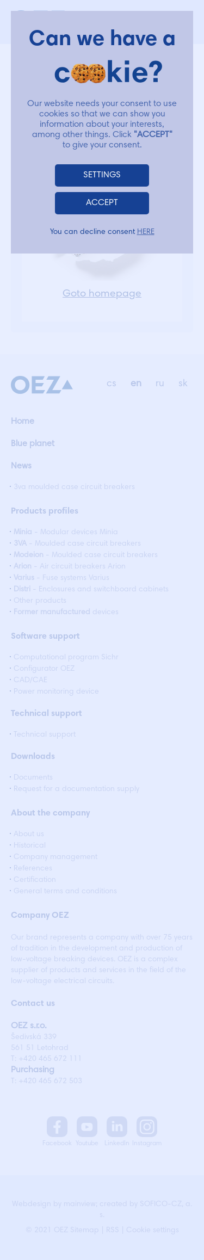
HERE (145, 232)
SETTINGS (102, 175)
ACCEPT (102, 203)
